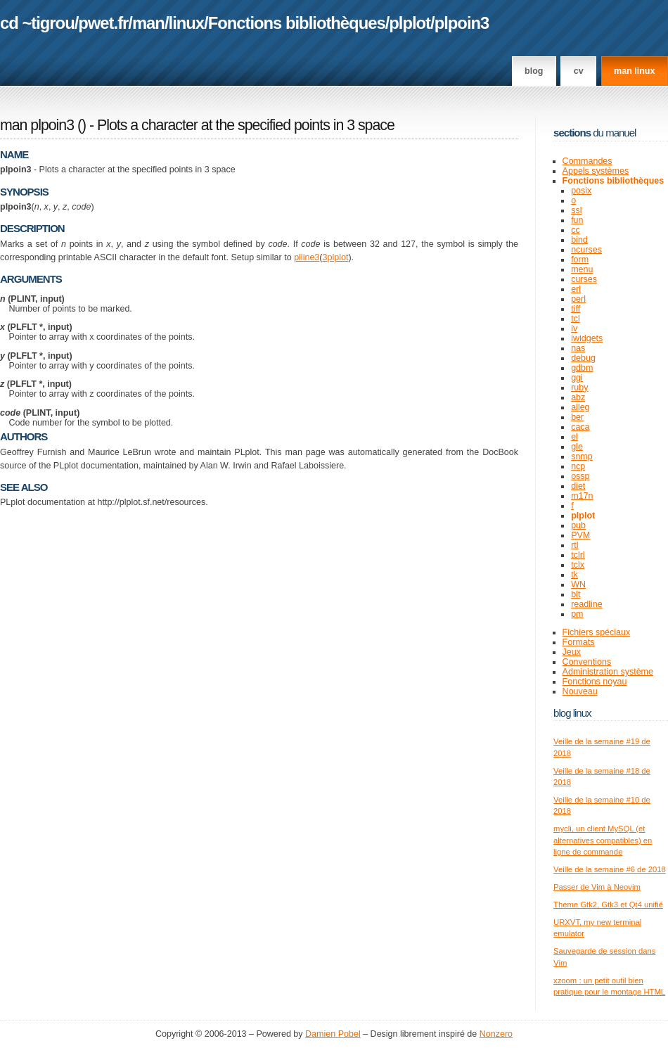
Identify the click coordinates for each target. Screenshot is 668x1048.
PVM (580, 535)
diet (578, 486)
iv (574, 328)
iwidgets (587, 338)
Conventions (587, 662)
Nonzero (496, 1034)
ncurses (586, 250)
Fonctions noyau (595, 681)
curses (584, 279)
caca (580, 427)
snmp (582, 456)
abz (578, 397)
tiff (575, 309)
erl (576, 289)
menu (582, 269)
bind (579, 240)
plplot (409, 22)
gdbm (582, 368)
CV (579, 71)
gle (577, 447)
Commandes (587, 161)
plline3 (306, 257)
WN (578, 584)
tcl (575, 319)
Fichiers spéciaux (597, 632)
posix (581, 191)
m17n (582, 496)
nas (578, 348)
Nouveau (580, 691)
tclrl (577, 555)
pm (577, 614)
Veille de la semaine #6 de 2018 (609, 869)
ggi (577, 378)
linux (187, 22)
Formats (579, 642)
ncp (578, 466)
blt (575, 594)
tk (574, 575)
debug (583, 358)
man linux (634, 71)
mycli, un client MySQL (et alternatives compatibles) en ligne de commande (602, 840)
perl (578, 299)
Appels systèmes (596, 171)
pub (578, 525)
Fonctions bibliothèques (296, 22)
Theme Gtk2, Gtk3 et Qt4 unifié (608, 904)
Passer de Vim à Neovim (597, 887)
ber (577, 417)
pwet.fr (103, 22)
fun (577, 220)
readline (587, 604)
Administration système (608, 672)
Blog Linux (572, 713)
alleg (580, 407)
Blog (534, 71)
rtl (574, 545)
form (580, 259)
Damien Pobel (333, 1034)
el (574, 437)
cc (575, 230)
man (148, 22)
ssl (576, 210)
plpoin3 (462, 22)
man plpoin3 (37, 125)
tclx (577, 565)
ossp (580, 476)
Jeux (572, 652)
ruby (579, 387)
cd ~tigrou (37, 22)
